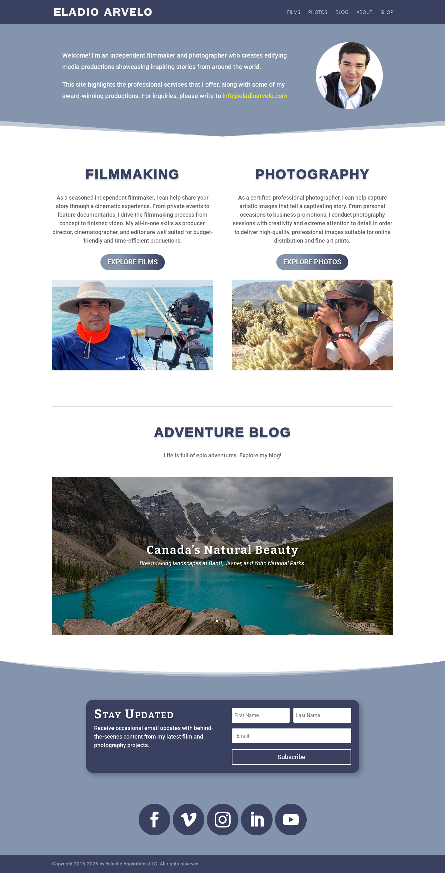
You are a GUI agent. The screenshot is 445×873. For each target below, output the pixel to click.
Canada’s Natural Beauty (223, 552)
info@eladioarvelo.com (255, 96)
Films (293, 12)
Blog (341, 12)
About (364, 12)
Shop (387, 12)
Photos (317, 12)
